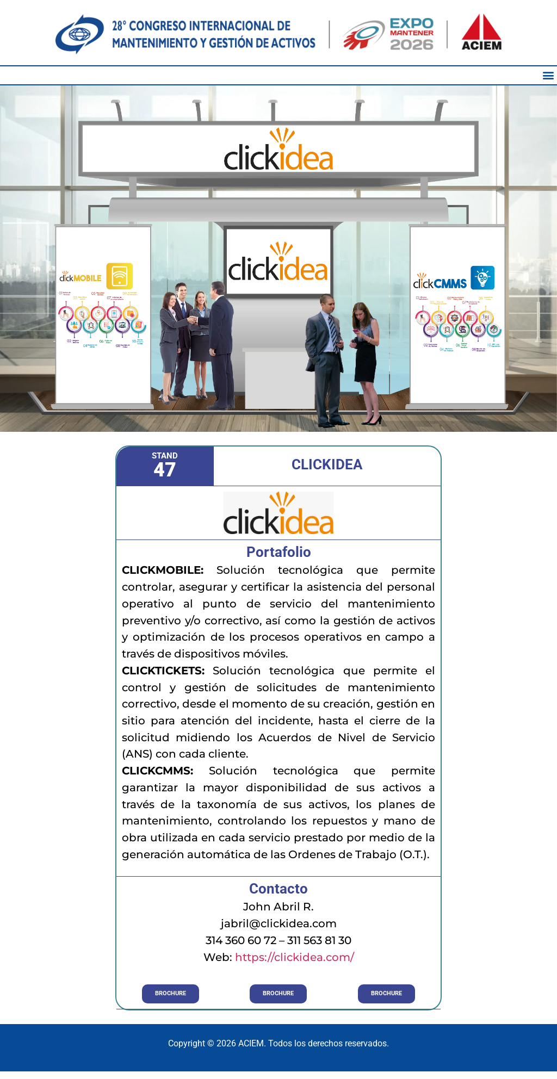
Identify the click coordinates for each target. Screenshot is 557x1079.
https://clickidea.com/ (294, 957)
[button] (548, 75)
